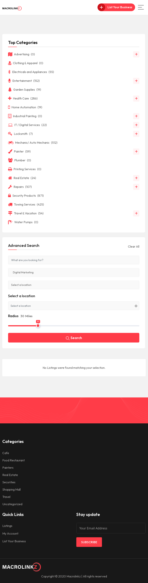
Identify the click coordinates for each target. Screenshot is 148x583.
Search (74, 338)
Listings (7, 526)
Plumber (19, 160)
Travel (6, 497)
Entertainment (24, 81)
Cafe (5, 453)
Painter (19, 151)
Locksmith (20, 134)
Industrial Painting (25, 116)
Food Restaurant (13, 460)
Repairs (20, 187)
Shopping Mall (11, 489)
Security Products (26, 195)
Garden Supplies (24, 89)
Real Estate (22, 178)
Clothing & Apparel (25, 63)
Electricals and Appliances (31, 72)
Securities (8, 482)
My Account (10, 533)
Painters (7, 467)
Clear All (133, 246)
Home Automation (25, 107)
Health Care (23, 98)
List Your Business (14, 541)
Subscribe (89, 542)
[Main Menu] (141, 7)
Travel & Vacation (26, 213)
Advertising (21, 54)
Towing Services (26, 204)
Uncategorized (12, 504)
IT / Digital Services (27, 125)
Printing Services (24, 169)
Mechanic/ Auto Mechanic (32, 142)
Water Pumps (23, 222)
